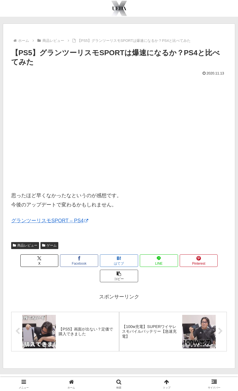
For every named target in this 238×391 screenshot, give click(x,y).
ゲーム (49, 245)
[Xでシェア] (28, 260)
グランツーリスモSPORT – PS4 (49, 220)
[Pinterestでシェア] (173, 260)
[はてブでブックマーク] (101, 260)
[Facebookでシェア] (64, 260)
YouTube (101, 373)
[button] (209, 260)
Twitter (121, 373)
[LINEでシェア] (137, 260)
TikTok (138, 373)
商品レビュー (25, 245)
